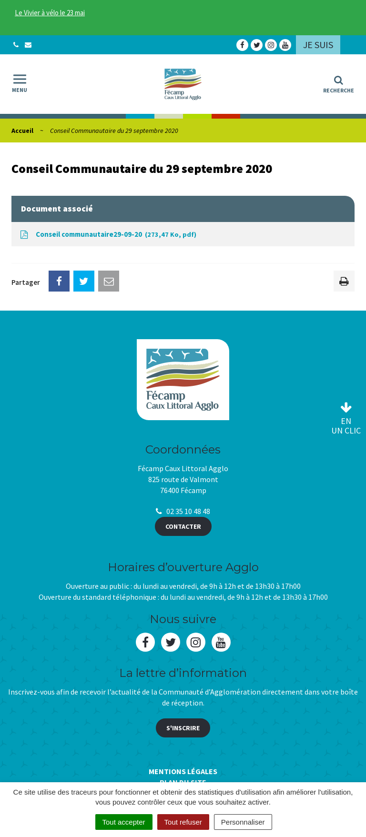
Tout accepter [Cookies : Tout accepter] (123, 822)
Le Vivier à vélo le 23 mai (50, 12)
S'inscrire (183, 728)
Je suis (318, 44)
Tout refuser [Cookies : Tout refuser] (183, 822)
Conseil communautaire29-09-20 (107, 234)
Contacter (183, 526)
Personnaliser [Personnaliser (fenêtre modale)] (243, 822)
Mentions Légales (183, 771)
